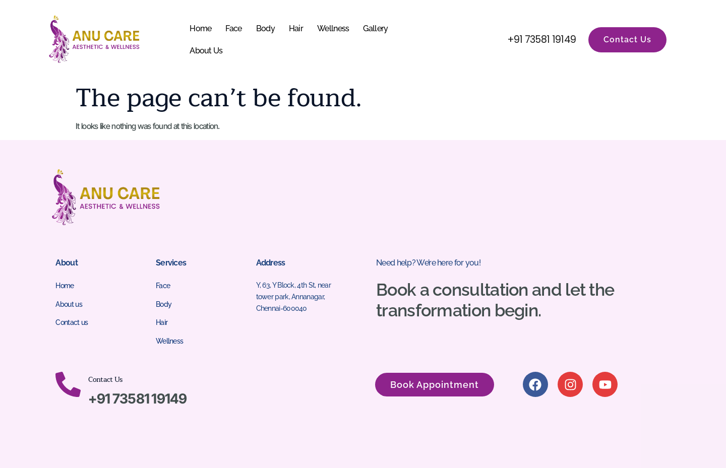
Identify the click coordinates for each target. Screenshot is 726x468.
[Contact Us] (68, 384)
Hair (296, 28)
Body (265, 28)
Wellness (333, 28)
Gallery (375, 28)
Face (233, 28)
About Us (206, 50)
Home (200, 28)
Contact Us (105, 379)
